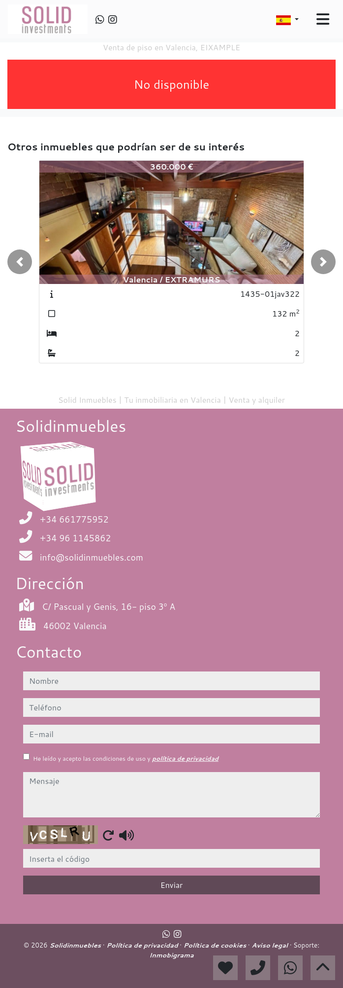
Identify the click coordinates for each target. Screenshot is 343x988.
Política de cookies (216, 945)
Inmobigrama (171, 955)
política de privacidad (185, 758)
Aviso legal (270, 945)
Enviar (171, 884)
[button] (19, 261)
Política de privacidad (143, 945)
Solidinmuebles (76, 945)
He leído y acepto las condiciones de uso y (125, 758)
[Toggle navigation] (323, 19)
